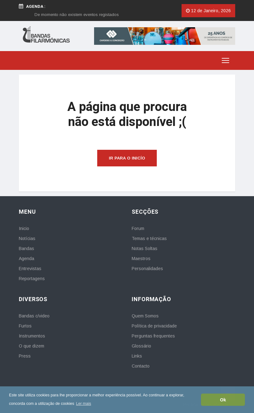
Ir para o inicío (127, 158)
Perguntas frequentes (153, 335)
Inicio (24, 228)
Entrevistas (30, 268)
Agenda (26, 258)
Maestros (141, 258)
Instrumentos (32, 335)
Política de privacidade (154, 325)
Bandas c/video (34, 315)
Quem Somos (145, 315)
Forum (138, 228)
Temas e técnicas (149, 238)
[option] (76, 14)
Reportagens (32, 278)
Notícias (27, 238)
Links (137, 355)
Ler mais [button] (83, 403)
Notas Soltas (144, 248)
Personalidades (147, 268)
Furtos (25, 325)
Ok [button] (223, 399)
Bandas (26, 248)
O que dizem (31, 345)
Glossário (141, 345)
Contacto (141, 366)
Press (25, 355)
